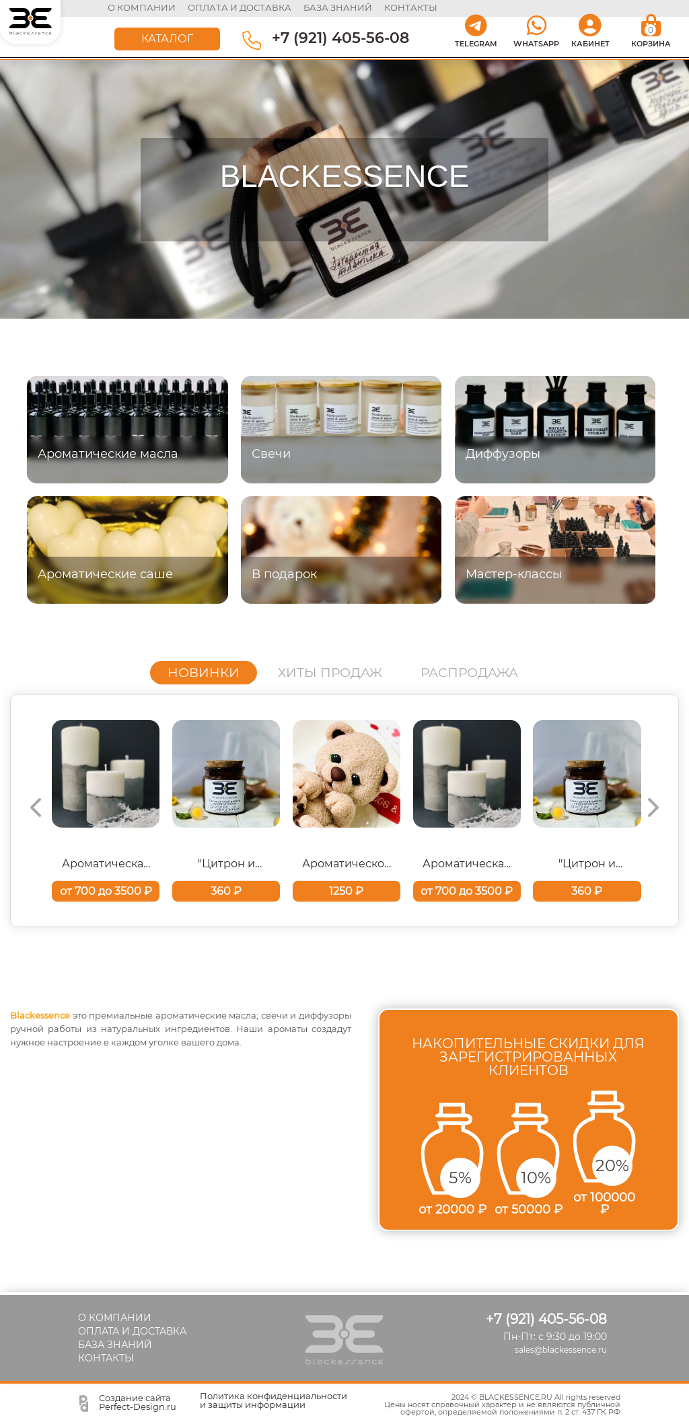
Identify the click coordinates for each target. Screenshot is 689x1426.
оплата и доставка (240, 7)
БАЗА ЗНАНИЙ (115, 1345)
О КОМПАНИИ (143, 7)
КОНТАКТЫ (106, 1358)
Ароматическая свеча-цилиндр (106, 864)
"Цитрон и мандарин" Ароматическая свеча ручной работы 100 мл (226, 864)
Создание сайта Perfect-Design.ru (137, 1402)
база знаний (338, 7)
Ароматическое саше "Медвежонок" (346, 864)
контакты (410, 7)
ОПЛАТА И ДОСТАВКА (132, 1331)
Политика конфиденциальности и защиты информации (273, 1400)
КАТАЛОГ (167, 38)
